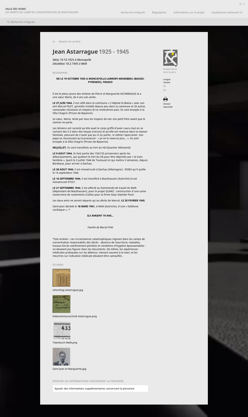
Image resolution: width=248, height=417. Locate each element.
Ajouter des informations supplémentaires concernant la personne (94, 388)
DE (164, 90)
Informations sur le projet (189, 12)
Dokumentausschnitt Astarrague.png (75, 316)
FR (164, 86)
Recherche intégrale (133, 12)
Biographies (159, 12)
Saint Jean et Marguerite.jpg (69, 368)
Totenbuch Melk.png (65, 342)
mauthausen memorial (225, 12)
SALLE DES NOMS (41, 10)
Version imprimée (167, 105)
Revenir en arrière (69, 41)
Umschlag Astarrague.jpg (68, 290)
